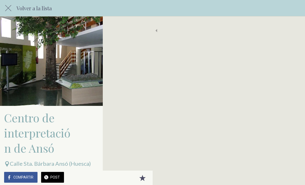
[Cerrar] (8, 8)
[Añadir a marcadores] (295, 178)
